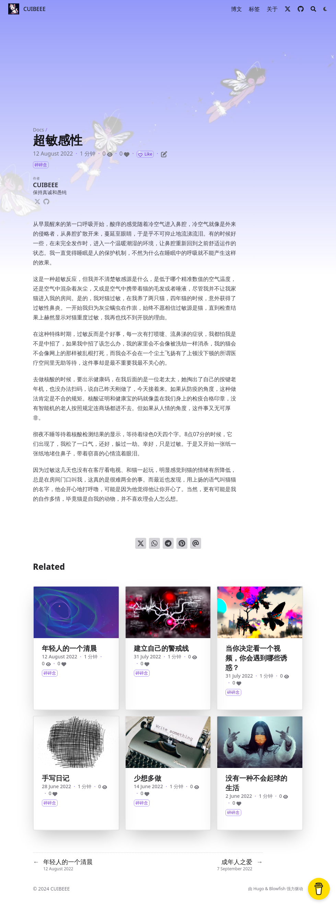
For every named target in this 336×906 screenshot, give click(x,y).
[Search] (313, 9)
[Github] (46, 200)
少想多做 (147, 778)
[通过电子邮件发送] (195, 543)
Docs (38, 129)
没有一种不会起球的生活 (256, 782)
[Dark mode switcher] (325, 9)
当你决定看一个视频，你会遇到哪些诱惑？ (256, 658)
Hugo (258, 889)
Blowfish (277, 889)
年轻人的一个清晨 (69, 648)
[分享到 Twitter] (140, 543)
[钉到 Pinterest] (181, 543)
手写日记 (55, 778)
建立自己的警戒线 (161, 648)
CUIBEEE (34, 9)
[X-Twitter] (37, 200)
